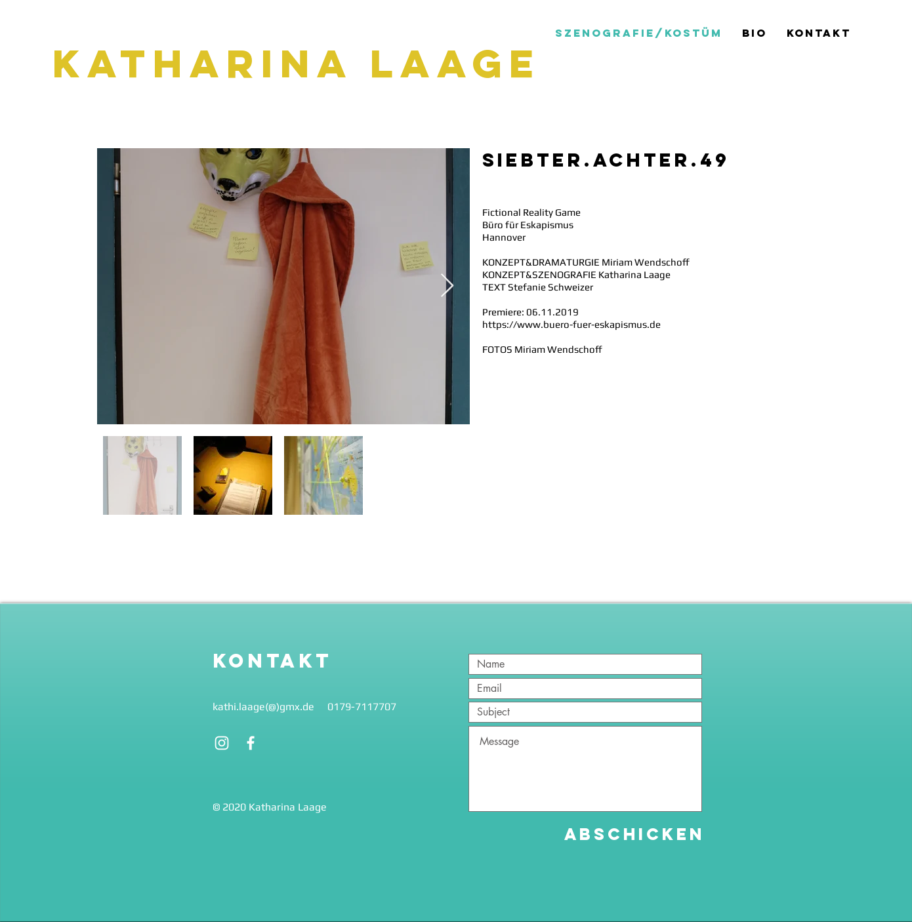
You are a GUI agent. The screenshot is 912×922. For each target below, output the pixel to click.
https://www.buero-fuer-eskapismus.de (571, 324)
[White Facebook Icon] (250, 743)
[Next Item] (447, 286)
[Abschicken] (634, 834)
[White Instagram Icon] (222, 743)
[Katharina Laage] (301, 64)
